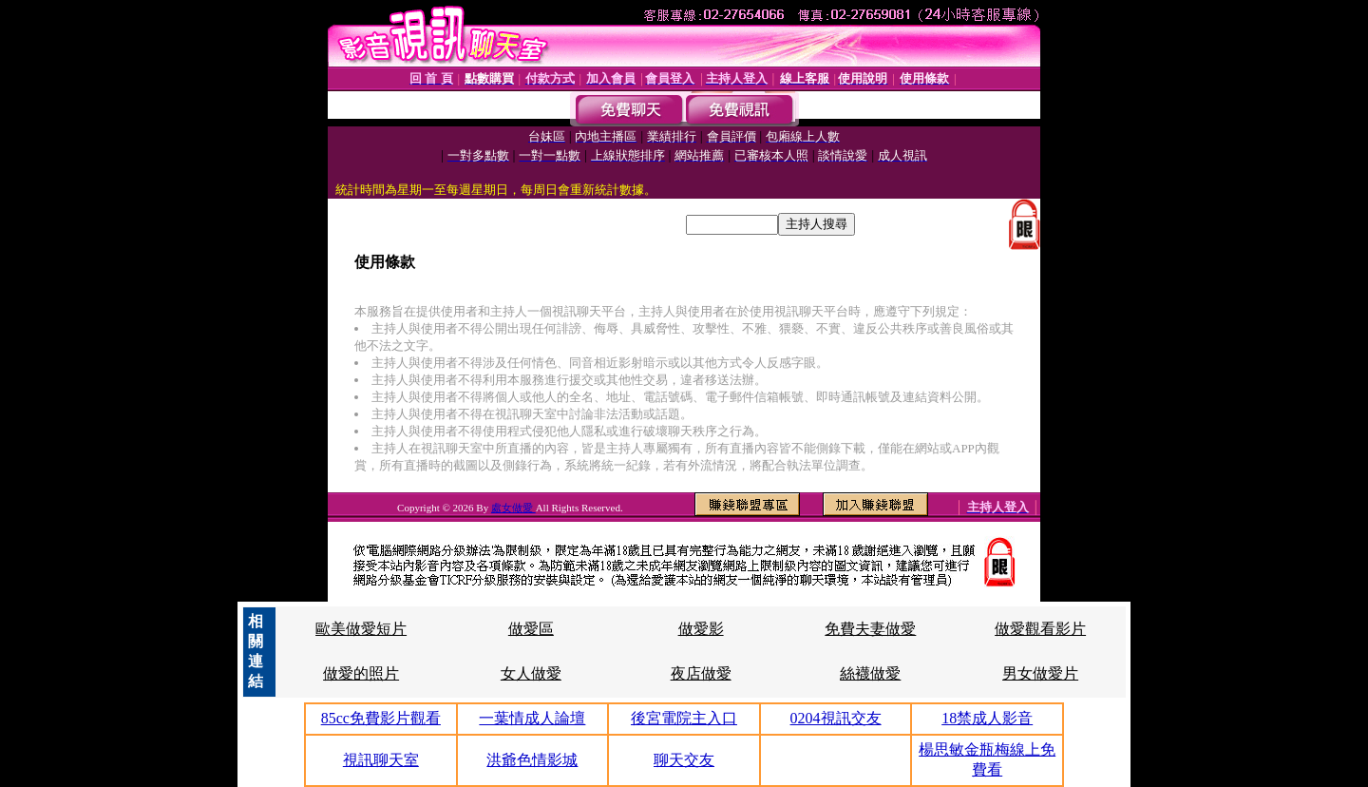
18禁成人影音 (987, 718)
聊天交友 (684, 760)
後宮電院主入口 (684, 718)
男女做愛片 (1040, 673)
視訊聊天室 (381, 760)
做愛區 (531, 629)
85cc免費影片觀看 (381, 718)
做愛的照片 (361, 673)
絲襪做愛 (870, 673)
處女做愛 (513, 507)
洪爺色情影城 (532, 760)
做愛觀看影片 (1040, 629)
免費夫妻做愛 (870, 629)
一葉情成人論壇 (532, 718)
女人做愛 (531, 673)
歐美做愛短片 (361, 629)
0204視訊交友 (836, 718)
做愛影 (701, 629)
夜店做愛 (701, 673)
